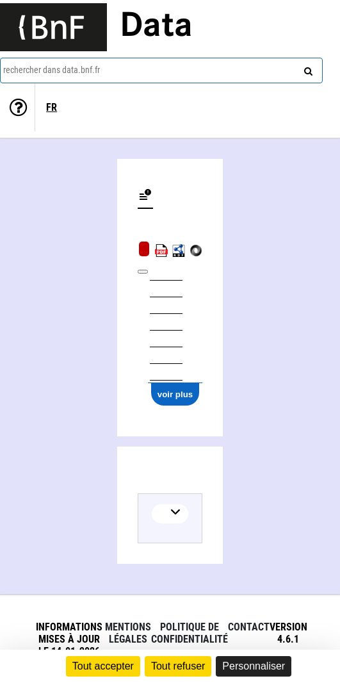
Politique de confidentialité (189, 633)
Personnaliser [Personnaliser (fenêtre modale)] (253, 666)
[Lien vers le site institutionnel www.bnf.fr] (53, 27)
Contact (249, 627)
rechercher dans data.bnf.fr (51, 70)
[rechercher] (306, 68)
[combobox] (161, 70)
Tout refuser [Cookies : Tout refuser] (178, 666)
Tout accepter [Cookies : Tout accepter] (103, 666)
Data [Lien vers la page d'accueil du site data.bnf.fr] (156, 27)
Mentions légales (128, 633)
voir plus (175, 394)
